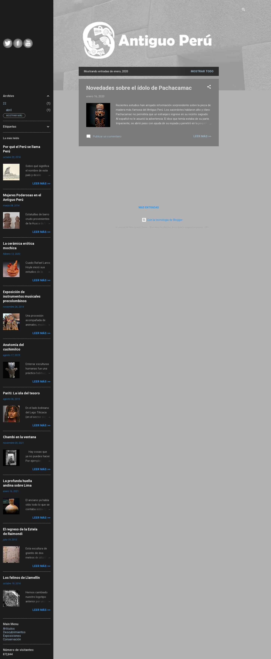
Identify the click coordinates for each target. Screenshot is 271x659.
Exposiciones (12, 636)
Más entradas (149, 207)
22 (4, 103)
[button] (209, 87)
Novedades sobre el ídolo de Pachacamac (139, 88)
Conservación (12, 639)
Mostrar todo (202, 71)
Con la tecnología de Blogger (162, 220)
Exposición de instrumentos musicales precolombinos (21, 296)
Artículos (9, 628)
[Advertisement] (246, 126)
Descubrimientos (14, 632)
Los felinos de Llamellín (21, 578)
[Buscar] (243, 10)
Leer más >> (202, 136)
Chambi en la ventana (19, 437)
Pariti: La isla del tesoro (21, 393)
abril (9, 110)
